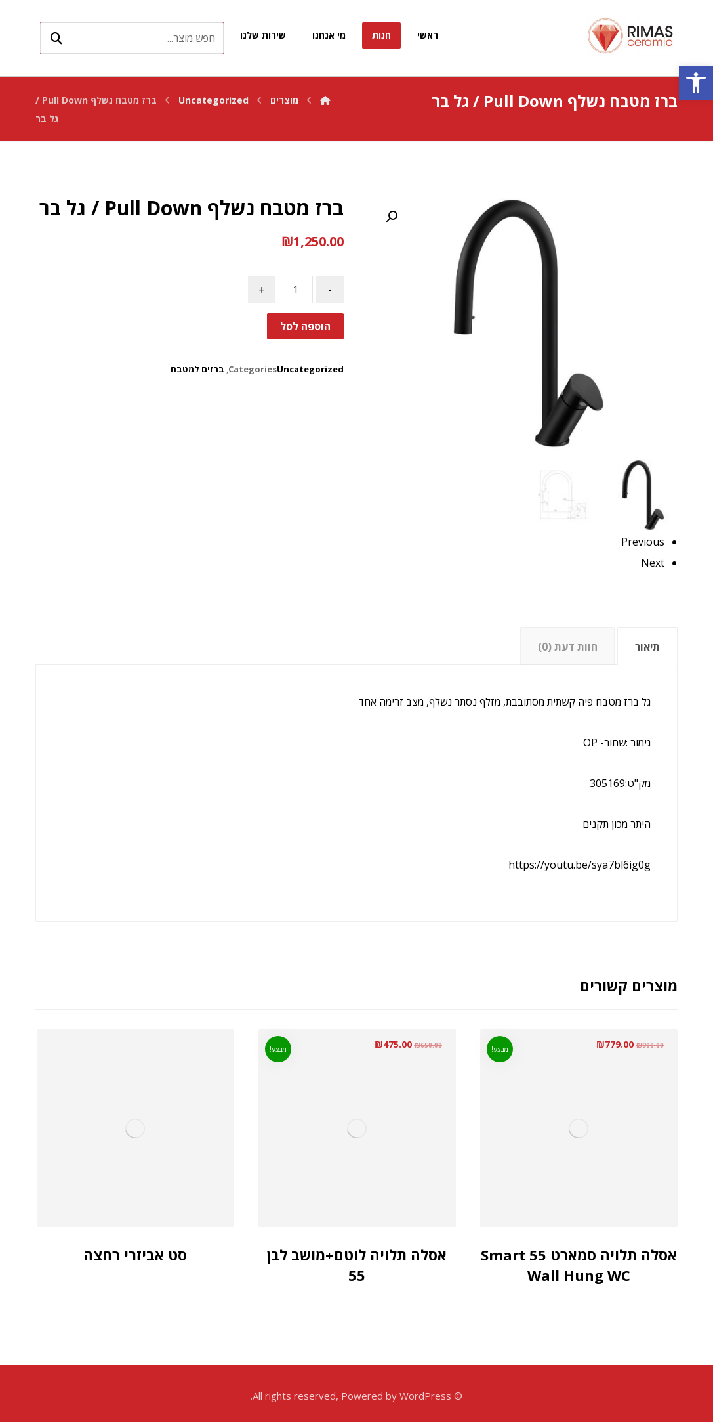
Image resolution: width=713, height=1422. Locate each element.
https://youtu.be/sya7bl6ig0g (579, 864)
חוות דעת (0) (568, 646)
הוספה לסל (305, 326)
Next (652, 562)
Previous (642, 541)
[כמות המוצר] (296, 289)
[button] (696, 83)
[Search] (56, 38)
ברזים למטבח (197, 369)
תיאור (647, 646)
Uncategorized (310, 369)
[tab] (647, 646)
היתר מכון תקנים (616, 824)
